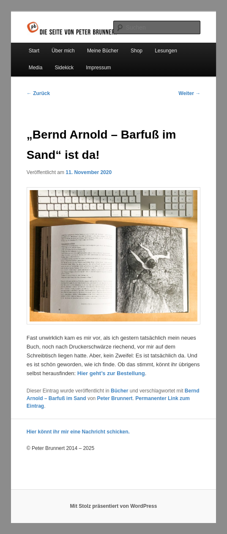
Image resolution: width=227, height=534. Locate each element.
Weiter (189, 93)
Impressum (98, 68)
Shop (136, 51)
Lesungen (166, 51)
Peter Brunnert (115, 398)
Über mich (63, 51)
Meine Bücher (102, 51)
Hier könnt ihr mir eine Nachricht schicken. (78, 432)
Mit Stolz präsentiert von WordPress (113, 506)
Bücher (119, 391)
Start (34, 51)
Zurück (38, 93)
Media (36, 68)
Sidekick (64, 68)
